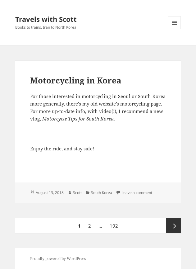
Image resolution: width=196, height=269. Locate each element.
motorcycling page (140, 104)
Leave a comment (136, 192)
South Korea (101, 192)
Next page (173, 225)
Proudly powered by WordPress (58, 258)
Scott (77, 192)
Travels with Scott (46, 19)
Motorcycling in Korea (75, 80)
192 (114, 223)
